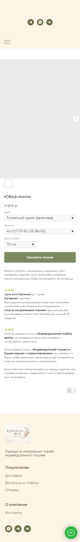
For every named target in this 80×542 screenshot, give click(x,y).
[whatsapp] (40, 22)
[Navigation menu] (7, 42)
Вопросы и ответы (22, 483)
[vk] (49, 22)
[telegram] (31, 22)
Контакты (13, 513)
